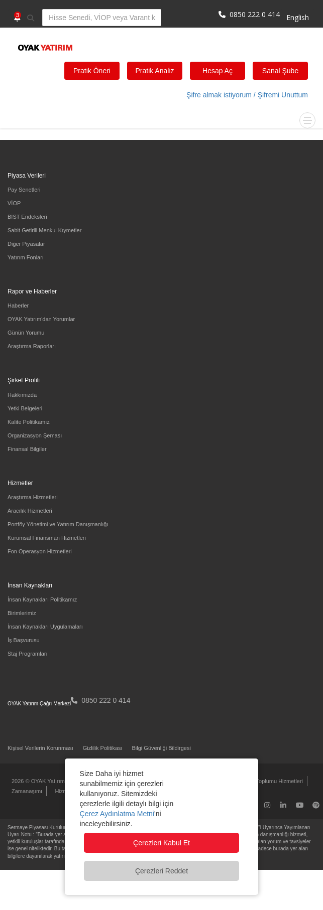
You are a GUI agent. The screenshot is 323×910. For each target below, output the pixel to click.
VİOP (14, 203)
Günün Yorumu (26, 333)
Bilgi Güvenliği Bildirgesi (161, 748)
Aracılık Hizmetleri (30, 511)
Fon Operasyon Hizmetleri (40, 551)
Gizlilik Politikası (103, 748)
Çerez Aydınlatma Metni (117, 814)
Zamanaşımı (27, 791)
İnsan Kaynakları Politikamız (42, 599)
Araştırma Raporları (32, 346)
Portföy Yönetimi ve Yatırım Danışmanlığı (58, 524)
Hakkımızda (22, 395)
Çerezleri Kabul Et (161, 843)
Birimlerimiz (22, 613)
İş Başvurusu (24, 640)
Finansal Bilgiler (27, 449)
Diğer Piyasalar (26, 244)
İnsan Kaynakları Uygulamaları (45, 627)
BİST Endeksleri (27, 217)
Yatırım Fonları (26, 257)
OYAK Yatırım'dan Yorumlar (41, 319)
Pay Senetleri (24, 190)
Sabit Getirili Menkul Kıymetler (44, 230)
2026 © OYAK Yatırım (38, 781)
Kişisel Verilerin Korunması (40, 748)
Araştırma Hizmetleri (33, 497)
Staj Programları (27, 654)
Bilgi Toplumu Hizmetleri (273, 781)
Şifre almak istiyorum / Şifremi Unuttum (247, 95)
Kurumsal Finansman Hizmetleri (47, 538)
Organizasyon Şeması (35, 435)
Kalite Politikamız (29, 422)
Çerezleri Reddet (161, 871)
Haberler (18, 305)
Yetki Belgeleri (25, 408)
